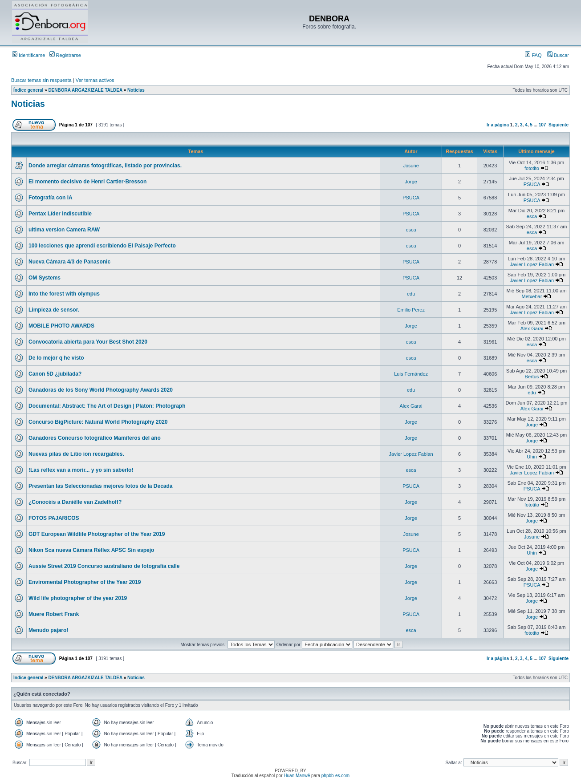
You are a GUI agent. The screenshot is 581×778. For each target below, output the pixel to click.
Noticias (136, 90)
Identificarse (28, 55)
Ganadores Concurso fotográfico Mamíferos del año (94, 438)
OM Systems (44, 278)
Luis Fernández (411, 374)
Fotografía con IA (50, 197)
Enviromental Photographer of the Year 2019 (84, 582)
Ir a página (498, 124)
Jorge (411, 181)
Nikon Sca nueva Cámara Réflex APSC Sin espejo (91, 550)
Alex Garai (531, 328)
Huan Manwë (297, 775)
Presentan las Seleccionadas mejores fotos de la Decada (100, 486)
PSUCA (532, 184)
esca (532, 216)
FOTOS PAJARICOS (53, 518)
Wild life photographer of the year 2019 (77, 598)
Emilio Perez (411, 309)
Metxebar (532, 296)
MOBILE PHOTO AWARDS (61, 326)
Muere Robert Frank (53, 614)
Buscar (558, 55)
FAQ (533, 55)
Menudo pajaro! (48, 630)
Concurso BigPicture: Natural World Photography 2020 (98, 422)
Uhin (532, 456)
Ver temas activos (95, 80)
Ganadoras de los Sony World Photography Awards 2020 (100, 390)
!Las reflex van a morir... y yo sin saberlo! (80, 470)
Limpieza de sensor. (53, 310)
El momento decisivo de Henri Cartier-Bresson (87, 181)
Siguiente (558, 124)
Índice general (28, 90)
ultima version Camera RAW (64, 230)
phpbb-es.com (335, 775)
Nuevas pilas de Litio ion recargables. (76, 454)
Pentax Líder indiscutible (60, 214)
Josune (410, 165)
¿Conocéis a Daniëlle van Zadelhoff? (75, 502)
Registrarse (65, 55)
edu (411, 293)
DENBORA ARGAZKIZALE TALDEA (85, 90)
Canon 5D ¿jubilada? (54, 374)
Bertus (532, 376)
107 (542, 124)
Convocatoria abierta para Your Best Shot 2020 (87, 342)
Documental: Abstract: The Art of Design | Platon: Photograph (106, 406)
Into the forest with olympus (64, 294)
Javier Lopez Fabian (532, 264)
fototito (531, 168)
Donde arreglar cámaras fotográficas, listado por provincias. (105, 165)
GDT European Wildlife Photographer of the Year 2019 (96, 534)
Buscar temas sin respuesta (41, 80)
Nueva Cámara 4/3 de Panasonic (69, 262)
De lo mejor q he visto (56, 358)
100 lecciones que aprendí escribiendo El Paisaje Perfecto (102, 246)
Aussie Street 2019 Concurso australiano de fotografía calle (103, 566)
